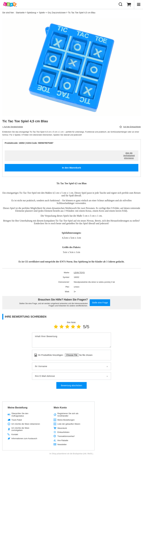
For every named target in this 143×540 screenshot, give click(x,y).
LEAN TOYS (79, 272)
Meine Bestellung (17, 407)
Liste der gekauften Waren (68, 424)
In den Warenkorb (71, 167)
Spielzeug (31, 12)
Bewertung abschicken (71, 385)
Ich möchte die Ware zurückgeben (20, 429)
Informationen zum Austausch (24, 438)
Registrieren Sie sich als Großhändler (67, 414)
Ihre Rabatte (62, 440)
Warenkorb (62, 428)
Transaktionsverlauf (65, 436)
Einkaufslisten (63, 432)
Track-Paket (16, 420)
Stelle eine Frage (100, 302)
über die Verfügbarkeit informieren (129, 155)
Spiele (42, 12)
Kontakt (14, 434)
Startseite (20, 12)
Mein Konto (60, 407)
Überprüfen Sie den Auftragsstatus (19, 414)
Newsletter (62, 444)
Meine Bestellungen (66, 420)
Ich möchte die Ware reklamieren (25, 424)
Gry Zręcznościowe (57, 12)
